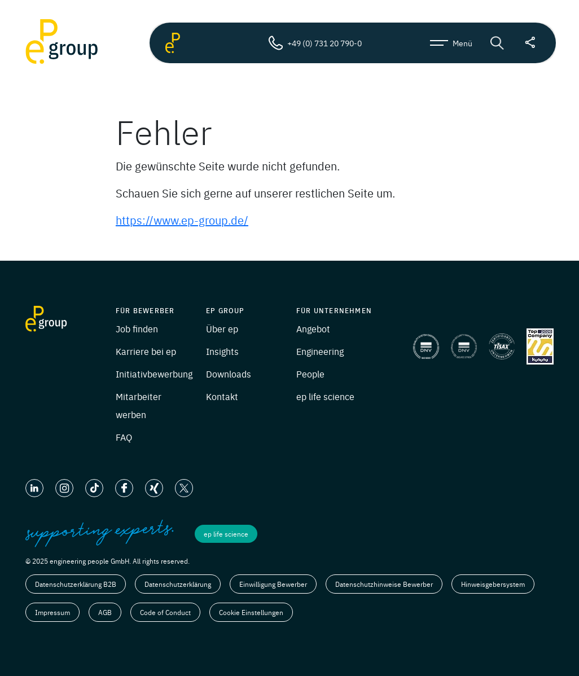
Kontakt (222, 396)
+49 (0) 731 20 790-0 (315, 43)
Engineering (320, 351)
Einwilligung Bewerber (273, 584)
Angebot (313, 328)
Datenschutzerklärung (177, 584)
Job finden (137, 328)
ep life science (325, 396)
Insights (222, 351)
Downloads (228, 373)
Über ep (222, 328)
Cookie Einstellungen (251, 612)
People (310, 373)
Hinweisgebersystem (493, 584)
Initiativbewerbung (154, 373)
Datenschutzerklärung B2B (75, 584)
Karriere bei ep (146, 351)
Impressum (52, 612)
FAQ (124, 437)
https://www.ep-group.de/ (182, 219)
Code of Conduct (165, 612)
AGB (105, 612)
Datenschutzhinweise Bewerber (384, 584)
